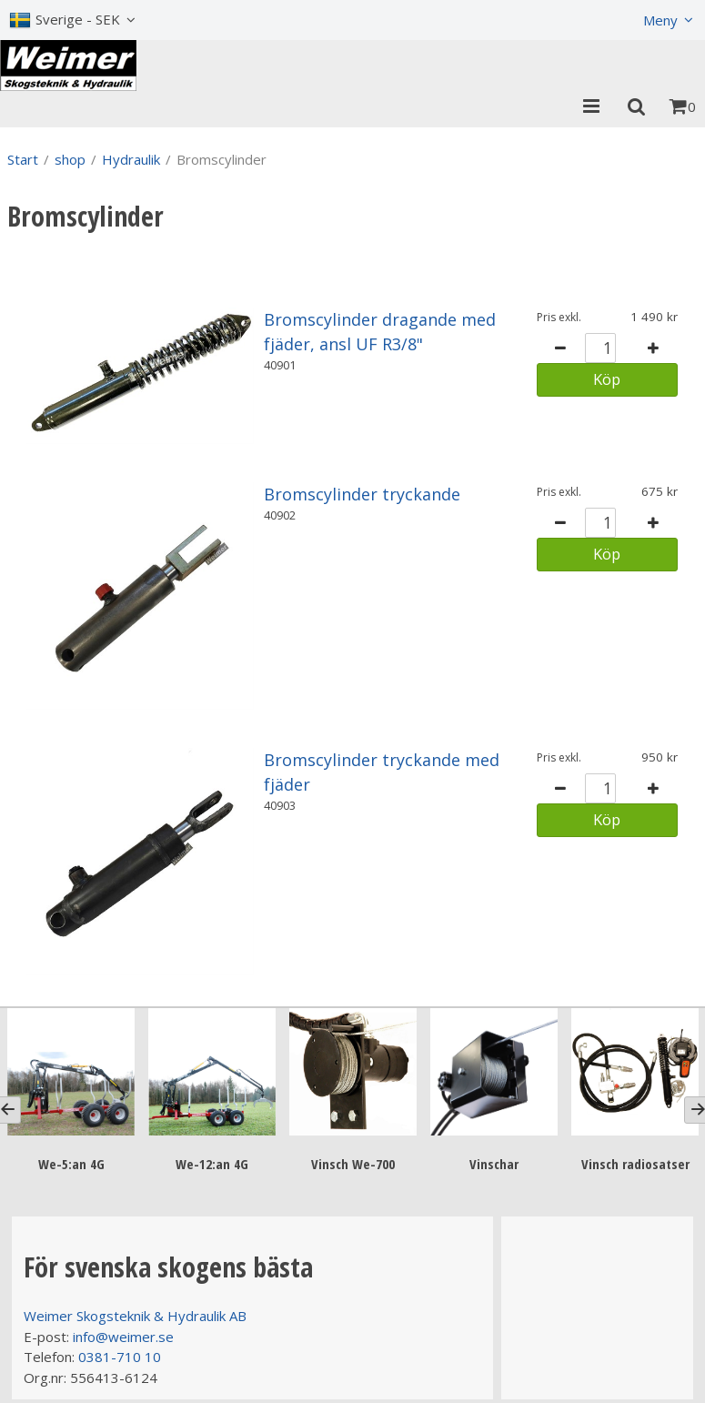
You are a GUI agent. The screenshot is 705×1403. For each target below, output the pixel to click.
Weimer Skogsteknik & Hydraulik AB (135, 1316)
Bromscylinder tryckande (362, 494)
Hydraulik (131, 159)
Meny (660, 20)
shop (70, 159)
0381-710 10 (119, 1356)
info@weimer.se (123, 1336)
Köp (606, 378)
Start (22, 159)
